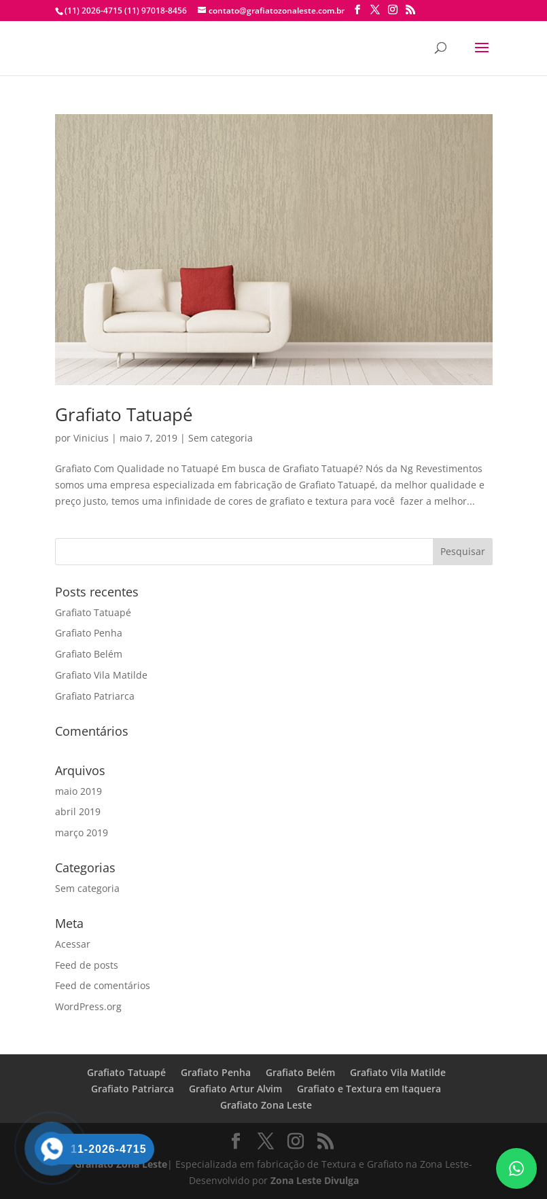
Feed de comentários (102, 985)
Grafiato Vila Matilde (101, 674)
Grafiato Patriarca (95, 696)
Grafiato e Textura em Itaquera (369, 1088)
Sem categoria (220, 437)
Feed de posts (86, 965)
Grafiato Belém (88, 653)
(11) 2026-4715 (93, 10)
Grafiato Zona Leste (266, 1104)
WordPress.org (88, 1006)
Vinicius (91, 437)
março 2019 (81, 832)
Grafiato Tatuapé (124, 414)
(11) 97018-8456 (154, 10)
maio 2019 (78, 791)
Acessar (72, 943)
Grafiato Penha (88, 632)
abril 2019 (78, 811)
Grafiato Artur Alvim (235, 1088)
